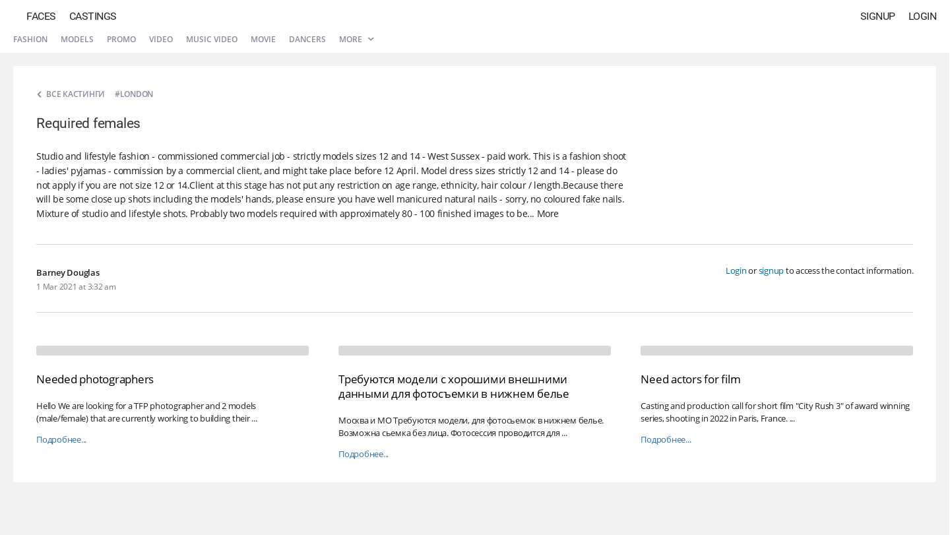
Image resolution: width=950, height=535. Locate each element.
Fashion (30, 39)
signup (771, 270)
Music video (212, 39)
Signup (877, 16)
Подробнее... (61, 440)
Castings (93, 16)
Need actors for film (690, 379)
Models (77, 39)
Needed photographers (95, 379)
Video (161, 39)
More (356, 39)
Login (922, 16)
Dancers (307, 39)
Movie (263, 39)
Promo (121, 39)
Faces (41, 16)
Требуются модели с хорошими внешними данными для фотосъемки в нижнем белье (453, 386)
